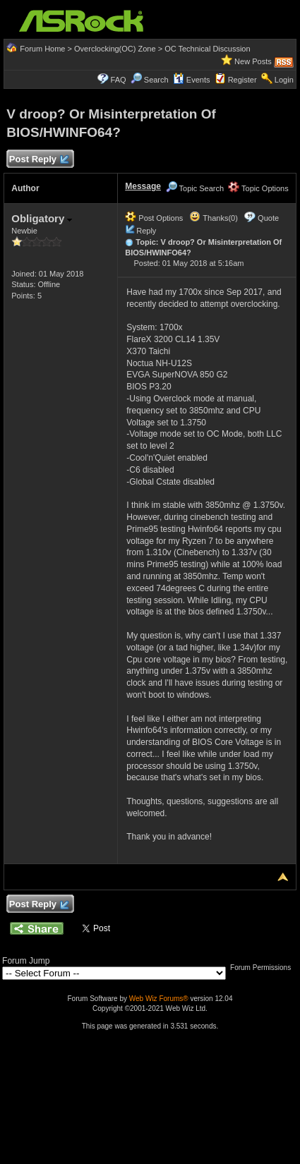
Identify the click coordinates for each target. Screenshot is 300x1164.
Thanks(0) (213, 218)
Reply (146, 230)
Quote (268, 218)
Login (284, 79)
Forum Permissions (264, 967)
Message (143, 186)
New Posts (253, 61)
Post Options (154, 218)
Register (242, 79)
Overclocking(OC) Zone (115, 48)
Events (191, 79)
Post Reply (38, 160)
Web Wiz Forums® (158, 998)
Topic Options (258, 188)
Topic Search (195, 188)
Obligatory (41, 218)
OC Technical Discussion (207, 48)
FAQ (118, 79)
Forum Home (42, 48)
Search (156, 79)
